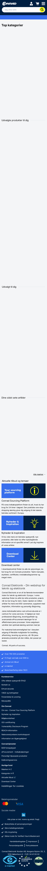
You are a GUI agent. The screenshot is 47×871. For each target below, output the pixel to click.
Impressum (32, 841)
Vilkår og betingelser (10, 693)
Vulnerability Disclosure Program (15, 726)
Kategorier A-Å (8, 773)
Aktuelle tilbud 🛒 (9, 777)
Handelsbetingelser (18, 841)
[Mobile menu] (43, 3)
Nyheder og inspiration (11, 714)
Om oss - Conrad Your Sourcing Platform (18, 710)
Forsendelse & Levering (11, 697)
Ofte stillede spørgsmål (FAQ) (14, 681)
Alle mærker (38, 474)
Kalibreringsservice (9, 760)
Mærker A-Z (7, 769)
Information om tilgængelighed (14, 738)
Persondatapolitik (16, 845)
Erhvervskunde (8, 689)
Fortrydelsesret (32, 845)
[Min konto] (31, 3)
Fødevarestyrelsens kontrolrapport (16, 734)
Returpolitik (6, 701)
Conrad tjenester (9, 744)
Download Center (9, 781)
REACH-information (9, 730)
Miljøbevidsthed (8, 718)
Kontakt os (6, 685)
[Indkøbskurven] (37, 3)
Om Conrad (6, 706)
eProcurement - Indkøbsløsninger (15, 752)
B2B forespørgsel (9, 748)
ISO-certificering (8, 722)
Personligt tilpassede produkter (14, 756)
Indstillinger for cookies (13, 786)
